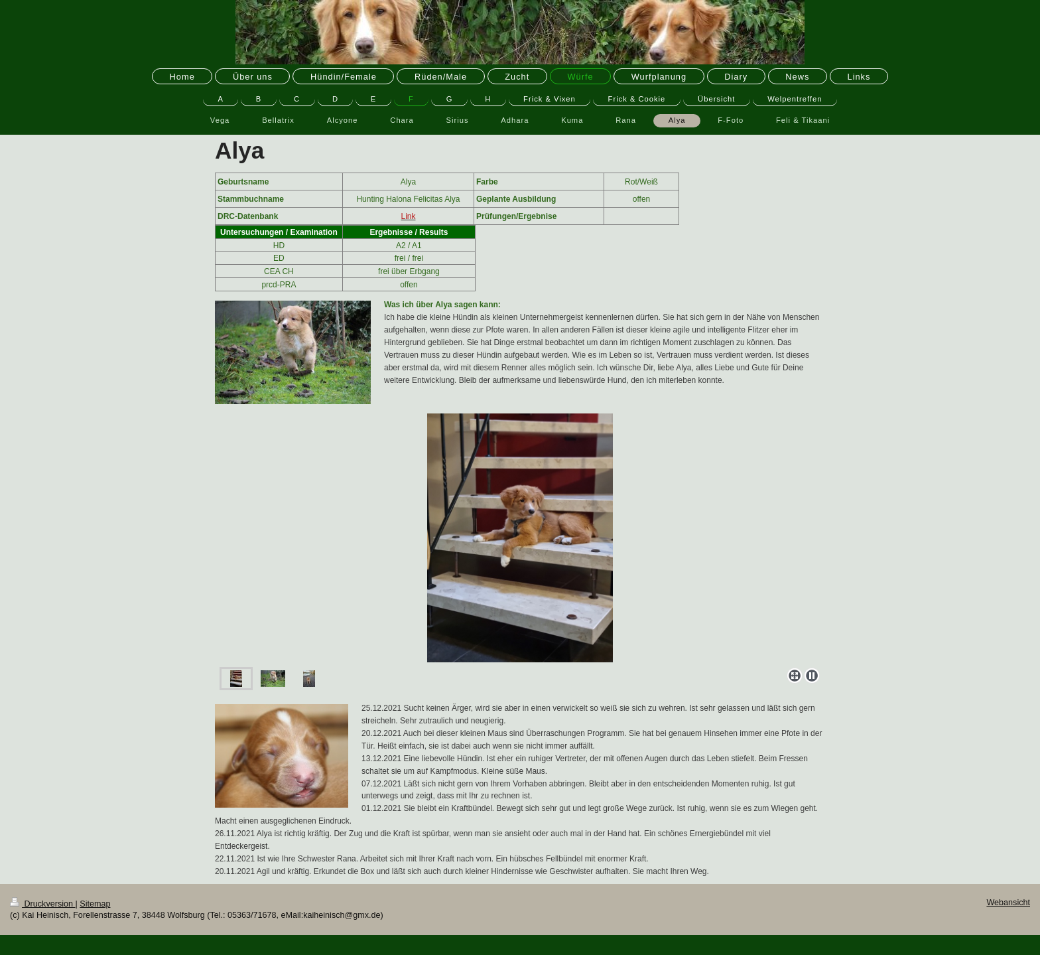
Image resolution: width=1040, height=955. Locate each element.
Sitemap (95, 904)
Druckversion (42, 904)
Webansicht (1008, 902)
